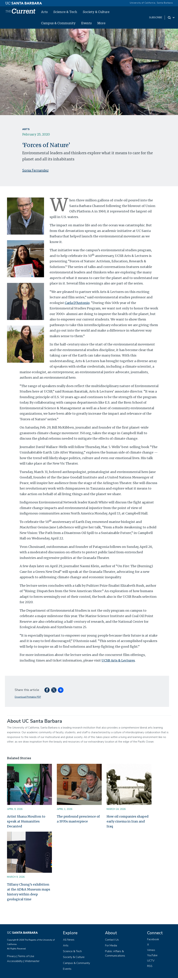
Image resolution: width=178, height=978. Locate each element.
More (101, 23)
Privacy (11, 956)
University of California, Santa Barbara (151, 2)
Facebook (153, 939)
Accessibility (15, 961)
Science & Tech (65, 12)
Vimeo (151, 950)
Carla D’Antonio (77, 303)
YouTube (152, 955)
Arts (44, 12)
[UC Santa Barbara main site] (23, 2)
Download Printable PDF (28, 697)
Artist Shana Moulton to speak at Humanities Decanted (26, 821)
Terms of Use (26, 956)
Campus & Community (58, 23)
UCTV (151, 961)
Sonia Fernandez (35, 170)
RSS (149, 966)
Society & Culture (96, 12)
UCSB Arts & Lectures (118, 660)
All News (68, 940)
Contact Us (112, 940)
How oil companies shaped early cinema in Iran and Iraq (128, 821)
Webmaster (32, 961)
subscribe (155, 17)
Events (86, 23)
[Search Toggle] (171, 17)
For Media (111, 945)
